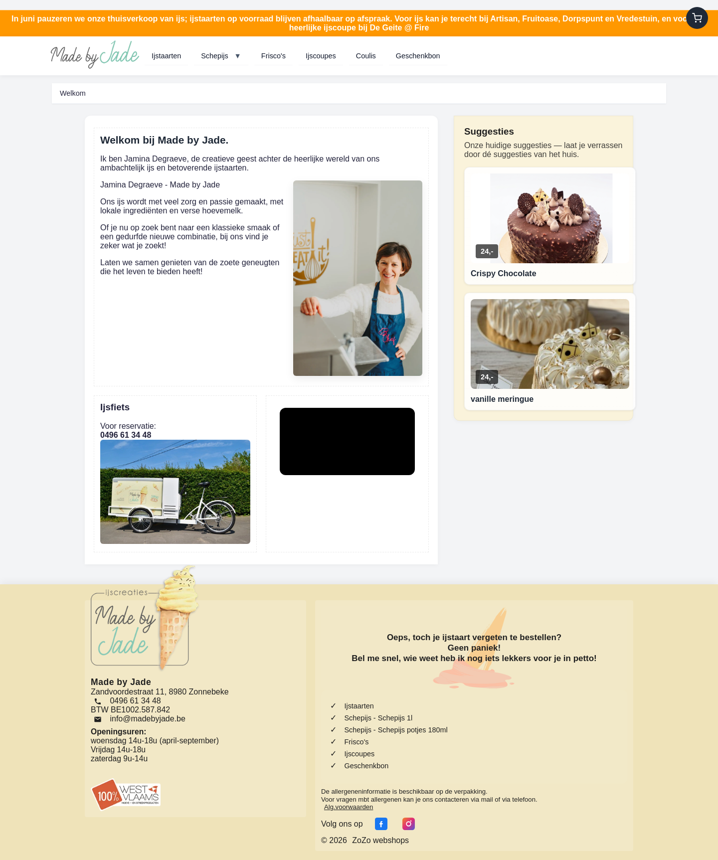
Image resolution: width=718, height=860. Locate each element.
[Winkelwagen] (697, 18)
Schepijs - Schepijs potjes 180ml (395, 730)
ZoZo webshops (380, 840)
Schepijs (221, 56)
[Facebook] (378, 824)
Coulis (366, 56)
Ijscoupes (321, 56)
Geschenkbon (418, 56)
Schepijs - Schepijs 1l (378, 718)
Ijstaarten (166, 56)
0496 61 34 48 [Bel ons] (127, 700)
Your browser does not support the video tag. (347, 441)
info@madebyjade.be (147, 718)
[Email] (141, 718)
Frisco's (273, 56)
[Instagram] (406, 824)
